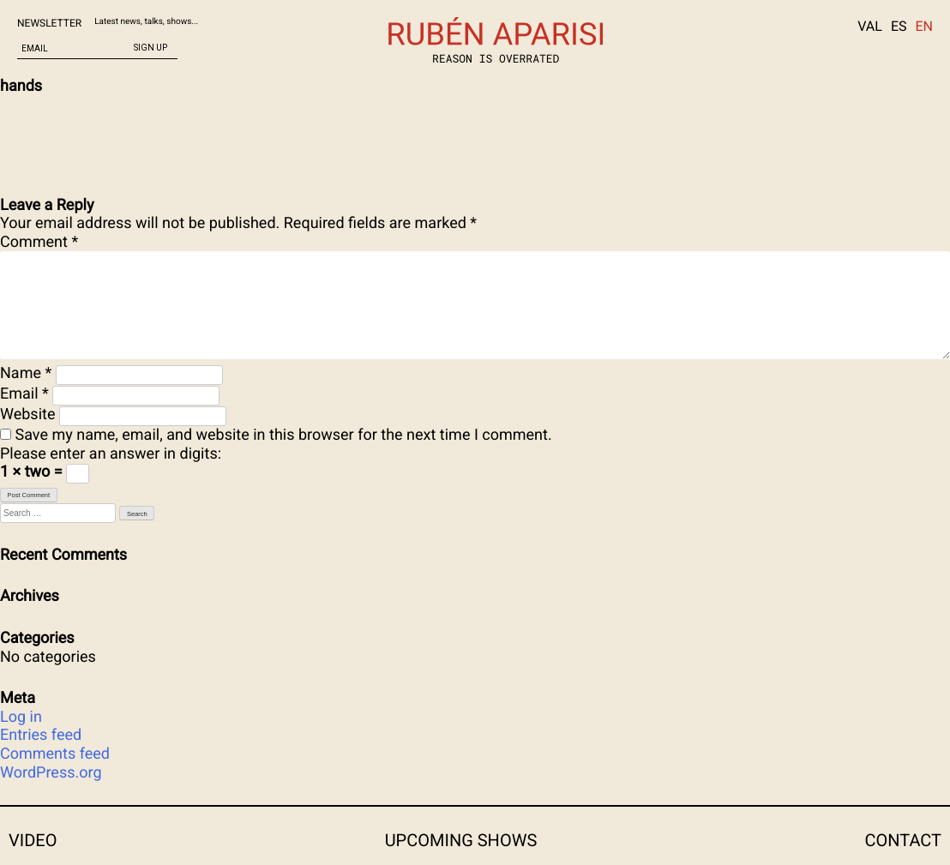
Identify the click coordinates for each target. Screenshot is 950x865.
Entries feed (40, 735)
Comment (39, 242)
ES (899, 26)
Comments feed (55, 754)
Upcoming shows (461, 840)
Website (27, 414)
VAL (869, 26)
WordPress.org (51, 773)
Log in (21, 717)
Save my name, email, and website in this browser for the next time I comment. (283, 435)
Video (33, 840)
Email (24, 394)
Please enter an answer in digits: (110, 454)
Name (25, 373)
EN (924, 26)
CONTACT (902, 840)
